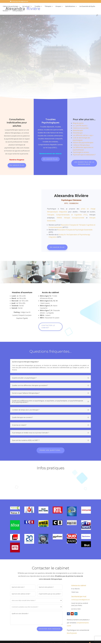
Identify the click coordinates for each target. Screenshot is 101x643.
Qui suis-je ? (26, 6)
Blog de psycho (78, 123)
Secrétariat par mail (78, 590)
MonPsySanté (72, 626)
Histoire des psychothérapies (83, 143)
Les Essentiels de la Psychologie (84, 163)
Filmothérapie (78, 133)
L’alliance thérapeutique (81, 145)
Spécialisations (70, 6)
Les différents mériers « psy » (83, 135)
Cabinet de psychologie (10, 6)
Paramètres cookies (61, 636)
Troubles (37, 6)
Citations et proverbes (81, 128)
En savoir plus (17, 165)
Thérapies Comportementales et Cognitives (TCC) (67, 215)
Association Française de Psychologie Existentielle (75, 230)
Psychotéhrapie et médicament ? (84, 155)
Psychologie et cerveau (81, 152)
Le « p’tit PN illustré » (80, 126)
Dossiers (5, 11)
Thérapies (48, 6)
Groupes (58, 6)
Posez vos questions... (50, 443)
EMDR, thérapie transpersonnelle (71, 218)
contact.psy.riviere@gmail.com (80, 593)
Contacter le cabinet (48, 327)
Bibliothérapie (78, 130)
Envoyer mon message (49, 622)
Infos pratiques (18, 11)
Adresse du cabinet (78, 579)
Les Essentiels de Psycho (87, 6)
